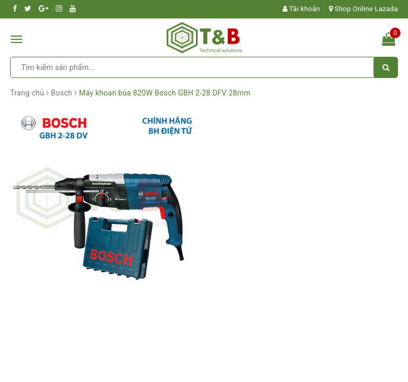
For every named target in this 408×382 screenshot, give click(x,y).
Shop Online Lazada (363, 9)
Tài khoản (301, 9)
